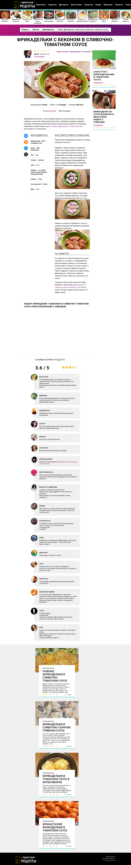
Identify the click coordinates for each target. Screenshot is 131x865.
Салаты (119, 4)
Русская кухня (49, 111)
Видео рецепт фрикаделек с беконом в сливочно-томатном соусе (86, 52)
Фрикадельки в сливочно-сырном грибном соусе (57, 727)
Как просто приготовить (25, 859)
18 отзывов (39, 57)
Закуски (88, 4)
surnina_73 (44, 54)
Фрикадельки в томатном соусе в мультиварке (56, 779)
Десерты (63, 4)
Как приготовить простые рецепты (24, 4)
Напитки (108, 4)
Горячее (52, 4)
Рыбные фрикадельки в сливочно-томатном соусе (55, 676)
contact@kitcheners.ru (110, 860)
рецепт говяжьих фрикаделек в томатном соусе (64, 126)
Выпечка (41, 4)
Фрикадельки (48, 668)
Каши (98, 4)
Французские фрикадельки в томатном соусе (55, 827)
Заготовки (76, 4)
